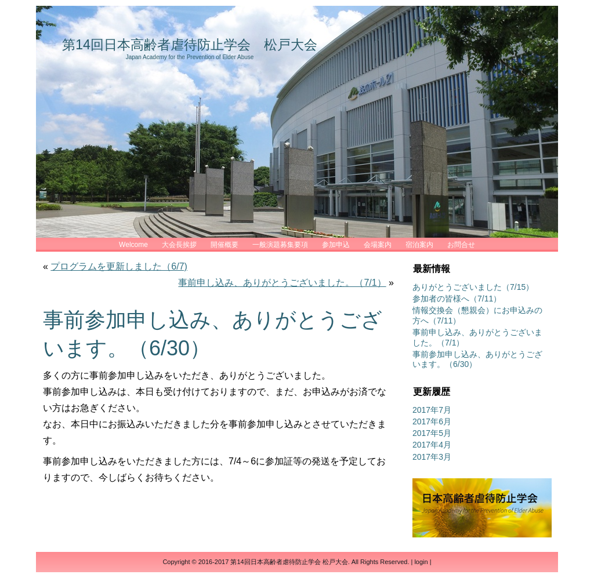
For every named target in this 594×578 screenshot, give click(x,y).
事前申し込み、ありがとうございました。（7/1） (282, 283)
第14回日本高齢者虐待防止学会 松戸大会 (189, 44)
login (421, 561)
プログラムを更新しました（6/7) (118, 266)
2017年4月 (431, 444)
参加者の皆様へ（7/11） (456, 298)
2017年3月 (431, 456)
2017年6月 (431, 421)
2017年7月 (431, 410)
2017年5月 (431, 433)
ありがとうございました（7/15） (473, 287)
